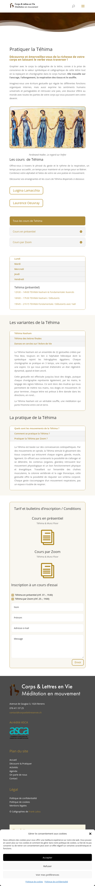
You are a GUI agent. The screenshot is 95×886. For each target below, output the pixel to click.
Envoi (78, 662)
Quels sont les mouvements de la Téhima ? (40, 428)
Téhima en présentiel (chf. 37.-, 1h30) (32, 595)
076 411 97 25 (17, 708)
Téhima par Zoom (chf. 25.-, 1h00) (30, 598)
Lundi (17, 258)
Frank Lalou (35, 811)
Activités (14, 767)
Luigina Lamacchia (26, 190)
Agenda (13, 771)
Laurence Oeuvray (26, 203)
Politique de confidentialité (56, 881)
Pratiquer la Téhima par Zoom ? (35, 439)
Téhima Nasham (23, 333)
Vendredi (19, 279)
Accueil (13, 759)
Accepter (47, 857)
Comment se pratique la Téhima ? (36, 434)
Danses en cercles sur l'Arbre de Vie (33, 343)
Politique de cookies (34, 881)
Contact (13, 778)
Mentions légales (18, 805)
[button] (90, 833)
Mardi (17, 263)
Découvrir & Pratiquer (21, 763)
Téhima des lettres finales (28, 338)
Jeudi (17, 274)
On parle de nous (18, 774)
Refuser (47, 866)
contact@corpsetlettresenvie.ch (26, 712)
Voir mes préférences (47, 874)
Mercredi (19, 269)
